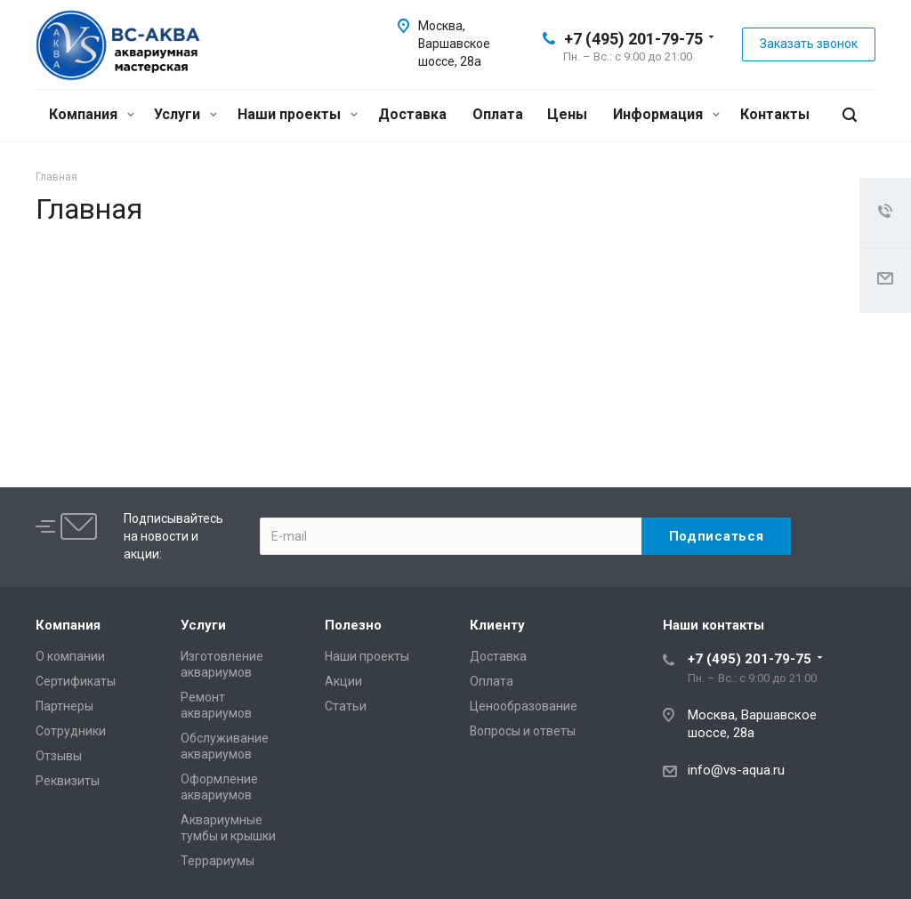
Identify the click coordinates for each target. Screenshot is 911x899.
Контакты (775, 114)
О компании (70, 656)
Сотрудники (71, 731)
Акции (343, 681)
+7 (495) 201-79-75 (633, 38)
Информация (666, 114)
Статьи (346, 706)
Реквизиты (68, 781)
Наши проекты (298, 114)
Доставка (412, 114)
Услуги (185, 114)
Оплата (497, 114)
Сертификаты (76, 681)
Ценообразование (523, 706)
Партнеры (64, 706)
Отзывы (59, 756)
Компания (91, 114)
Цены (567, 114)
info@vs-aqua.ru (736, 770)
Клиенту (497, 625)
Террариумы (217, 861)
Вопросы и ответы (523, 731)
